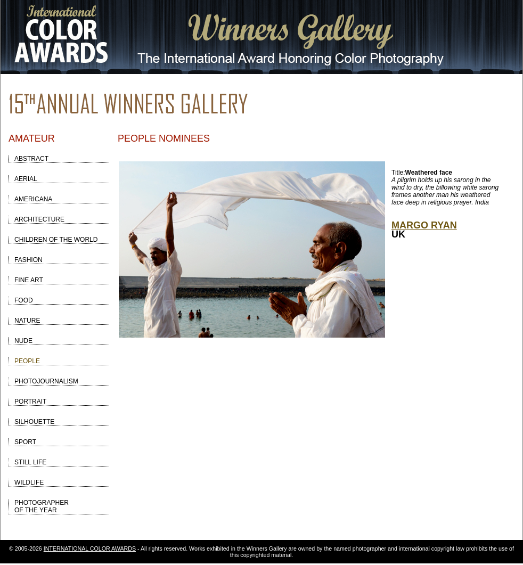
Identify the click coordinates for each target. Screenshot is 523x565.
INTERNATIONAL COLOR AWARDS (90, 548)
